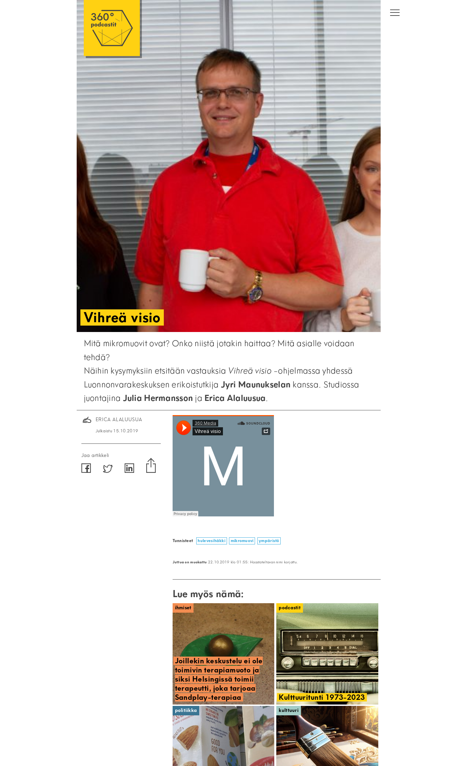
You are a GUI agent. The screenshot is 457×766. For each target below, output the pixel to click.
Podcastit (290, 608)
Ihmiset (183, 608)
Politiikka (186, 710)
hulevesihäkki (211, 540)
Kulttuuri (289, 710)
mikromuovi (242, 540)
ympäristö (269, 540)
